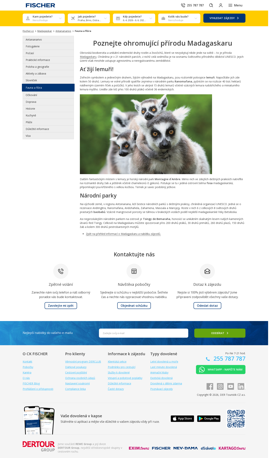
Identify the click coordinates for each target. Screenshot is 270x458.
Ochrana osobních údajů (80, 378)
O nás (26, 378)
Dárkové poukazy (75, 367)
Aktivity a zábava (36, 73)
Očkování (31, 95)
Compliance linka (75, 389)
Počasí (30, 53)
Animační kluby (159, 372)
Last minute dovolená (163, 367)
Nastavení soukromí (77, 383)
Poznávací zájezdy (161, 389)
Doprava (31, 102)
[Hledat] (209, 5)
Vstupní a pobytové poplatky (125, 378)
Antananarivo (34, 39)
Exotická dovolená (161, 378)
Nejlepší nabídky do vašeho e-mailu (48, 333)
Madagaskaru (88, 56)
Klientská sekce (117, 361)
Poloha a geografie (37, 66)
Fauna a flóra (34, 87)
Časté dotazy (116, 389)
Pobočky (28, 367)
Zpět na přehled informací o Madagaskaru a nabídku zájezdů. (123, 234)
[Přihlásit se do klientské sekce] (220, 5)
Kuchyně (31, 115)
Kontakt (27, 361)
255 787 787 (228, 358)
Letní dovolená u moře (164, 361)
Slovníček (31, 80)
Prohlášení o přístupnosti (38, 389)
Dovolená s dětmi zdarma (166, 383)
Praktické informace (38, 60)
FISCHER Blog (31, 383)
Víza (28, 136)
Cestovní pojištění (76, 372)
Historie (30, 108)
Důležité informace (37, 129)
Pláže (29, 122)
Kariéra (27, 372)
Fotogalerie (33, 46)
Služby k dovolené (119, 372)
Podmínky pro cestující (121, 367)
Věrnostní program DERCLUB (83, 361)
